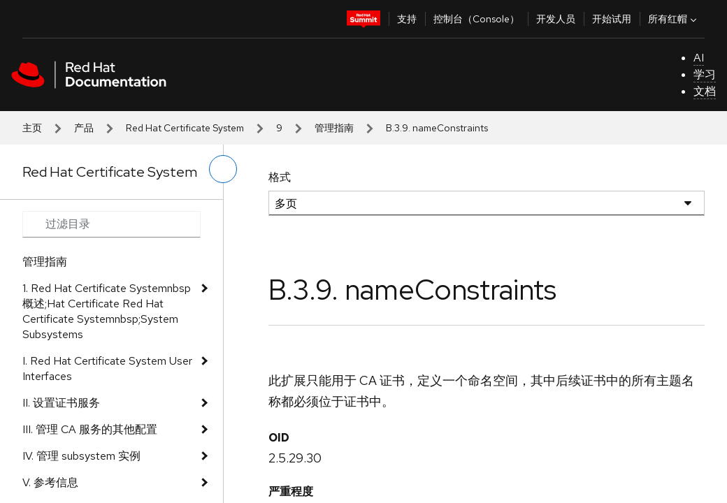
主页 (32, 128)
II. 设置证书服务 (61, 402)
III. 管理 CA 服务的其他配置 (89, 429)
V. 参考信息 (50, 482)
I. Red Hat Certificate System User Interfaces (107, 368)
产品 (84, 128)
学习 (704, 74)
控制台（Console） (476, 19)
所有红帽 (674, 19)
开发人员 (555, 19)
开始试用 (611, 19)
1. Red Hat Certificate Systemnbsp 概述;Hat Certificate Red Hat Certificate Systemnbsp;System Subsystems (106, 311)
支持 (407, 19)
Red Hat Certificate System (185, 128)
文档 (704, 91)
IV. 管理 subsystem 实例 (81, 456)
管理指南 (334, 128)
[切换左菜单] (223, 169)
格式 (279, 177)
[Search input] (111, 224)
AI (698, 57)
